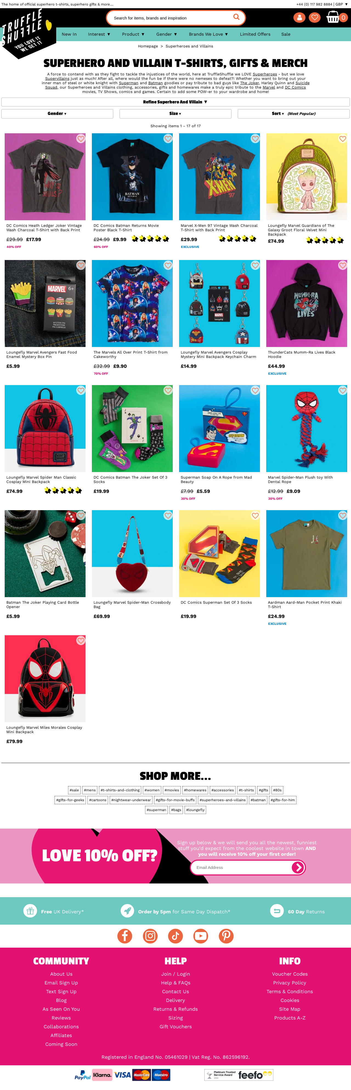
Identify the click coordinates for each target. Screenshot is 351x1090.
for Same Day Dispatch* (175, 911)
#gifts (263, 790)
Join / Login (175, 974)
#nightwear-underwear (131, 800)
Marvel (269, 87)
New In (69, 34)
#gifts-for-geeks (70, 800)
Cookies (290, 1000)
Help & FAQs (175, 982)
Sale (285, 34)
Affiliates (61, 1035)
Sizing (175, 1017)
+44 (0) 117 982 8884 (314, 4)
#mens (90, 790)
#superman (156, 810)
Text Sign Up (61, 991)
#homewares (195, 790)
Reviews (61, 1017)
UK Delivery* (53, 911)
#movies (172, 790)
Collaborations (61, 1026)
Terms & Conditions (290, 991)
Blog (61, 1000)
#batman (258, 800)
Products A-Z (289, 1017)
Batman (155, 83)
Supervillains (57, 78)
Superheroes (265, 74)
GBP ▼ (341, 4)
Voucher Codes (290, 974)
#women (152, 790)
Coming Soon (61, 1044)
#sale (74, 790)
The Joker (249, 83)
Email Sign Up (61, 982)
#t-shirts (246, 790)
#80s (277, 790)
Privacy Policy (289, 982)
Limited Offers (255, 34)
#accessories (222, 790)
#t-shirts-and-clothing (120, 790)
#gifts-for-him (283, 800)
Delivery (175, 1000)
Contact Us (175, 991)
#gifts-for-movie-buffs (175, 800)
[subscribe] (298, 868)
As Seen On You (61, 1009)
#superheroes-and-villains (223, 800)
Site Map (289, 1009)
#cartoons (97, 800)
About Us (61, 974)
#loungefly (195, 810)
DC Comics (295, 87)
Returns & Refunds (175, 1009)
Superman (128, 83)
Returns (297, 911)
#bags (176, 810)
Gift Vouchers (176, 1026)
